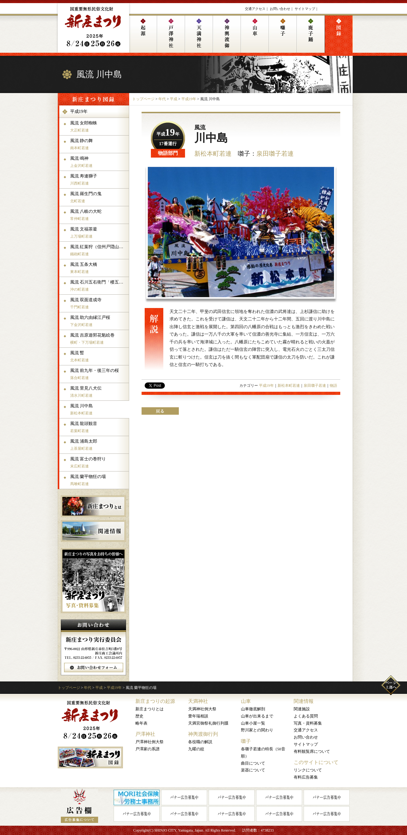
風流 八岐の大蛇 (99, 215)
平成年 (167, 134)
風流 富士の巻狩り (99, 462)
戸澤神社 (145, 734)
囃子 (246, 741)
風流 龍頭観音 (99, 427)
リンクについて (308, 770)
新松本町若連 (213, 153)
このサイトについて (316, 762)
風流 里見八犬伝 (99, 391)
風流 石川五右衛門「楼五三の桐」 (99, 285)
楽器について (253, 770)
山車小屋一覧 (253, 723)
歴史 (139, 716)
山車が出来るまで (257, 716)
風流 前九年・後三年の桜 (99, 374)
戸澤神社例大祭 (149, 741)
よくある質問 (306, 716)
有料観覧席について (312, 751)
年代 (162, 99)
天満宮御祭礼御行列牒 (208, 723)
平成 (173, 99)
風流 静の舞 (99, 144)
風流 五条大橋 (99, 268)
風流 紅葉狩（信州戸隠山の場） (99, 250)
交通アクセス (255, 9)
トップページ (143, 99)
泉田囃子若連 (275, 153)
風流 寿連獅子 (99, 179)
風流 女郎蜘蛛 (99, 126)
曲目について (253, 763)
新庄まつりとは (149, 709)
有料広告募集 (306, 777)
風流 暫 (99, 356)
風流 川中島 (99, 409)
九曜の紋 (196, 749)
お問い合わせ (280, 9)
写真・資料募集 (308, 723)
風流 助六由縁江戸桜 (99, 321)
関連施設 (302, 709)
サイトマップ (305, 9)
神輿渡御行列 (203, 734)
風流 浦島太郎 (99, 444)
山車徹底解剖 (253, 709)
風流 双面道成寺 (99, 303)
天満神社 (198, 701)
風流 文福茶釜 (99, 232)
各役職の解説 (200, 741)
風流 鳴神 (99, 161)
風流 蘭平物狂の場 (99, 480)
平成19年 (188, 99)
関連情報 (304, 701)
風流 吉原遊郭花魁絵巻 (99, 338)
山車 (246, 701)
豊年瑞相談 (198, 716)
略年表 (141, 723)
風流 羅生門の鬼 (99, 197)
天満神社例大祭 (202, 709)
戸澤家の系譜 (147, 749)
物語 (333, 385)
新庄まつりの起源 (155, 701)
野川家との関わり (257, 730)
